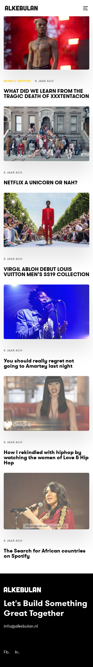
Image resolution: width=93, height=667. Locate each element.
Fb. (6, 652)
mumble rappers (17, 81)
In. (17, 652)
